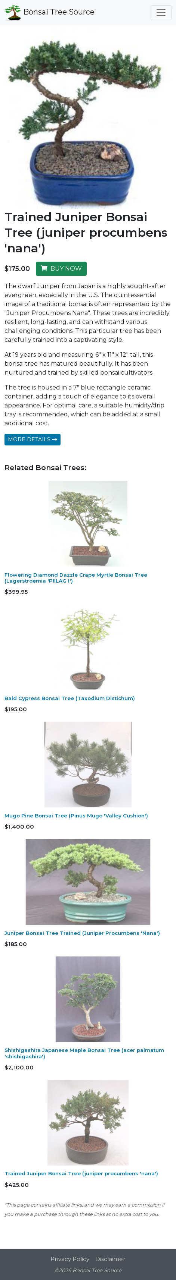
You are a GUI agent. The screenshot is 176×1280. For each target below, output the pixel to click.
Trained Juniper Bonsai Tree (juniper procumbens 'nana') (81, 1173)
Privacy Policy (69, 1258)
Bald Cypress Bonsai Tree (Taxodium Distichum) (69, 698)
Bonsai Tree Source (49, 13)
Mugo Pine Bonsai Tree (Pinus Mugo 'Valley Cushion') (76, 816)
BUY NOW (61, 268)
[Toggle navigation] (161, 12)
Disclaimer (110, 1258)
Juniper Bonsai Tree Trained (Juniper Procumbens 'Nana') (82, 933)
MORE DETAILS (32, 439)
